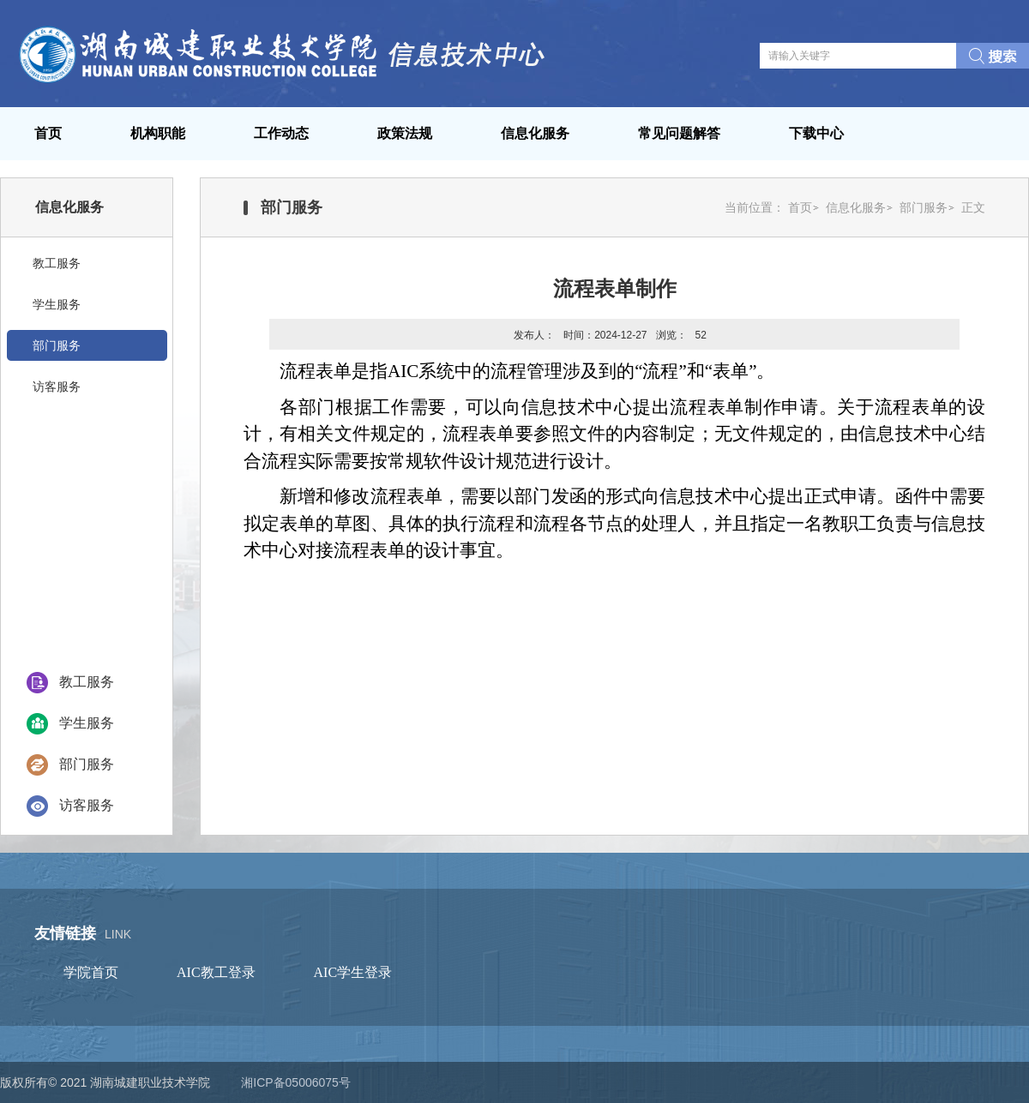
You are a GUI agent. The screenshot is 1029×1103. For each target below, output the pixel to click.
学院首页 (90, 972)
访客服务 (86, 805)
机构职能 (157, 133)
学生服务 (86, 723)
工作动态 (281, 133)
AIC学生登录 (353, 972)
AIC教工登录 (216, 972)
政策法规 (404, 133)
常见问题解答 (679, 133)
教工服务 (86, 681)
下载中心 (816, 133)
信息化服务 (535, 133)
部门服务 (86, 764)
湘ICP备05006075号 (296, 1082)
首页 (48, 133)
